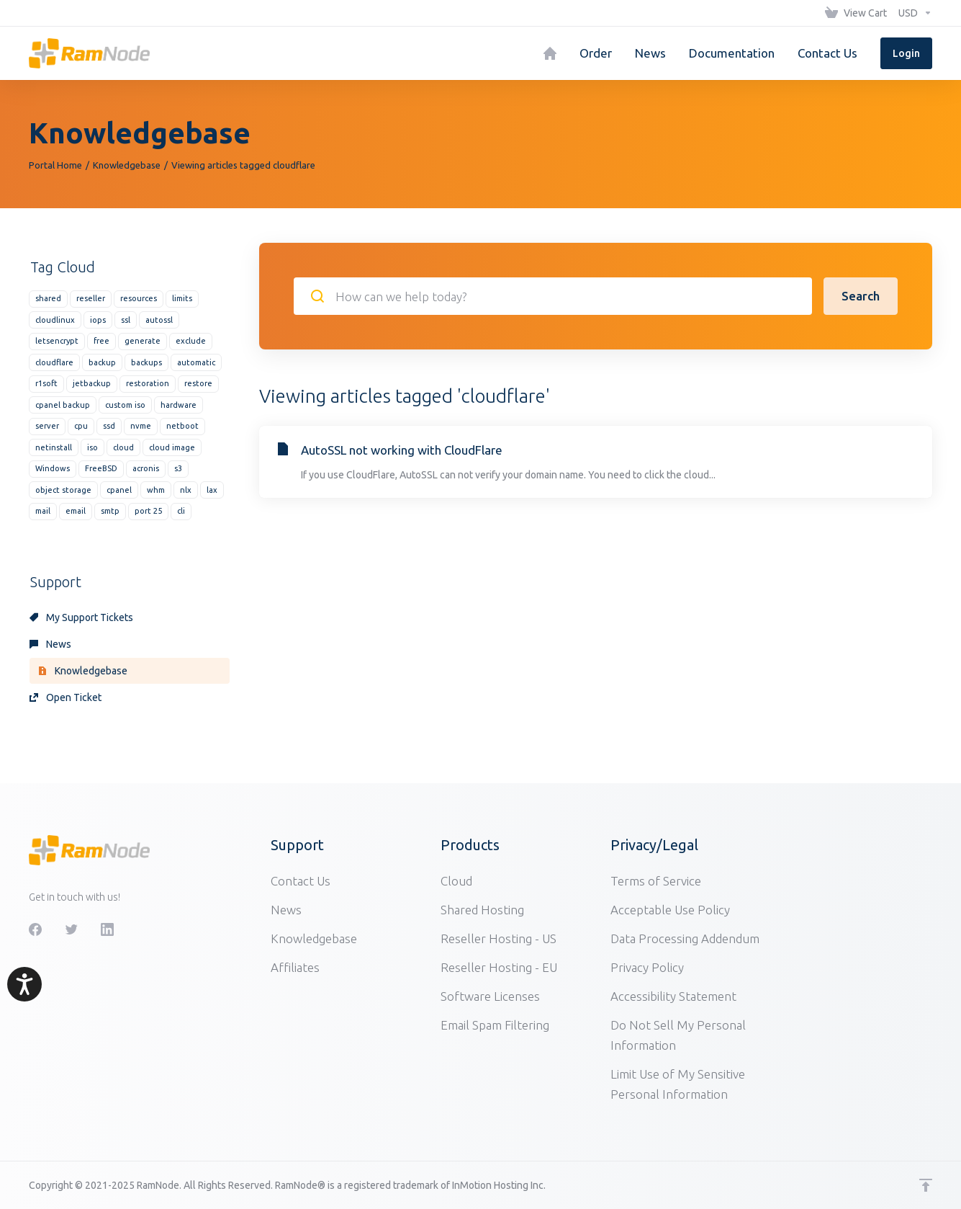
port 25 (148, 511)
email (76, 511)
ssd (109, 425)
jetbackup (92, 383)
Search (861, 296)
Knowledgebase (127, 165)
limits (182, 298)
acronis (145, 468)
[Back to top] (926, 1185)
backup (102, 362)
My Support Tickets (81, 617)
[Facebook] (35, 929)
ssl (125, 320)
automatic (196, 362)
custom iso (125, 405)
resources (138, 298)
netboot (182, 425)
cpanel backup (62, 405)
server (47, 425)
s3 (178, 468)
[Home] (550, 53)
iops (98, 320)
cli (181, 511)
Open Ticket (65, 697)
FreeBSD (101, 468)
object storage (63, 490)
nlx (185, 490)
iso (92, 447)
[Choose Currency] (912, 13)
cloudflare (54, 362)
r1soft (46, 383)
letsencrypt (56, 340)
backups (146, 362)
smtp (110, 511)
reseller (90, 298)
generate (143, 340)
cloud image (172, 447)
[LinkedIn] (107, 929)
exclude (191, 340)
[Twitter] (71, 929)
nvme (140, 425)
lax (212, 490)
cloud (123, 447)
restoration (147, 383)
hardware (179, 405)
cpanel (119, 490)
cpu (81, 425)
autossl (159, 320)
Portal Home (55, 165)
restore (198, 383)
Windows (52, 468)
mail (42, 511)
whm (156, 490)
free (101, 340)
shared (48, 298)
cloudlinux (55, 320)
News (50, 644)
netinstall (53, 447)
